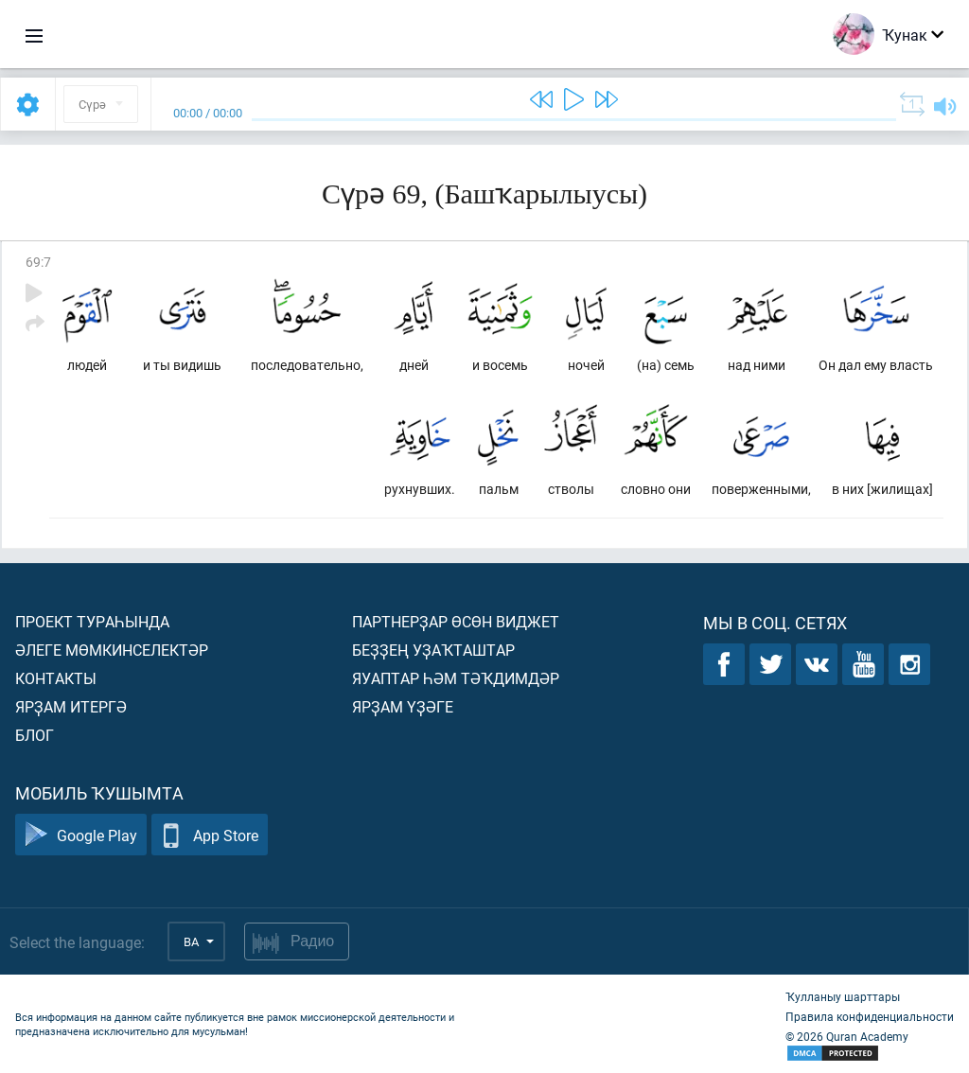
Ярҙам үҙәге (402, 706)
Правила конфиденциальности (869, 1016)
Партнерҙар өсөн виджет (455, 621)
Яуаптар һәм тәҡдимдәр (455, 678)
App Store (209, 835)
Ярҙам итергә (71, 706)
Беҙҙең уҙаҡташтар (433, 650)
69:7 (38, 262)
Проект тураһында (92, 621)
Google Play (81, 835)
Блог (34, 735)
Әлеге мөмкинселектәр (111, 650)
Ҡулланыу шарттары (842, 996)
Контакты (56, 678)
